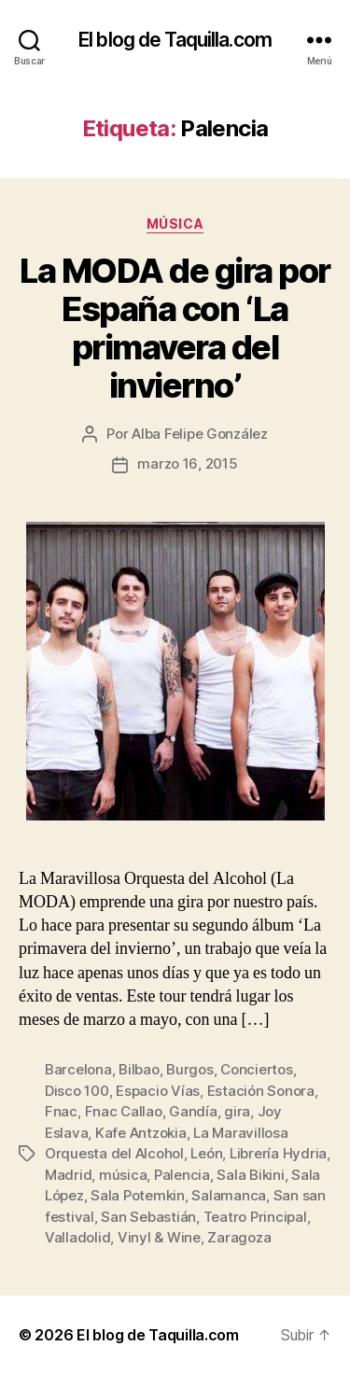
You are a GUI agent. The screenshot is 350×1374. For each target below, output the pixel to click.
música (123, 1175)
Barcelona (78, 1069)
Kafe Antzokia (141, 1133)
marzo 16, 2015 (187, 463)
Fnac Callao (123, 1111)
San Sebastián (148, 1217)
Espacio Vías (158, 1091)
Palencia (182, 1175)
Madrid (68, 1175)
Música (175, 223)
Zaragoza (239, 1237)
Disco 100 (77, 1091)
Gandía (193, 1111)
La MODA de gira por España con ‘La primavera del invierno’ (175, 328)
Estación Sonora (261, 1091)
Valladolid (77, 1237)
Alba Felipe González (200, 433)
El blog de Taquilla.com (175, 39)
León (206, 1153)
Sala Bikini (250, 1175)
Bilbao (139, 1069)
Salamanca (228, 1195)
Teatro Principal (255, 1217)
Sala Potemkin (138, 1195)
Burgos (189, 1069)
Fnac (61, 1111)
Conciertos (256, 1069)
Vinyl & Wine (159, 1237)
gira (237, 1111)
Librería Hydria (278, 1153)
